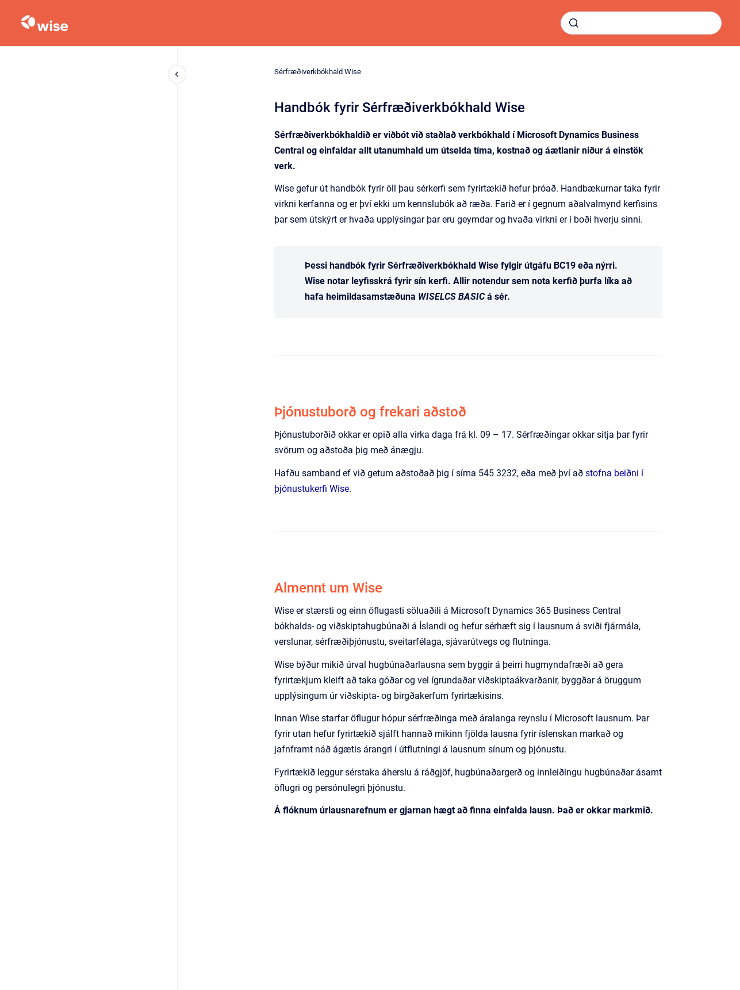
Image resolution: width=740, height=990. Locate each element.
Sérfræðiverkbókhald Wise (317, 71)
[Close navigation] (177, 74)
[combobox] (641, 23)
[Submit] (574, 23)
